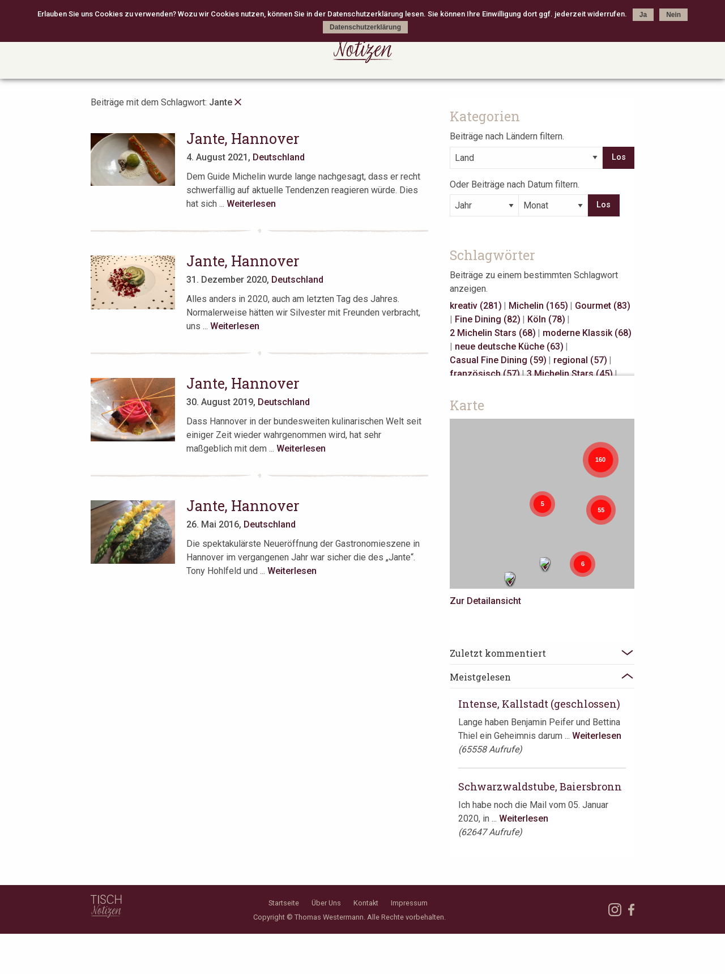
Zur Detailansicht (513, 598)
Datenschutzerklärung (365, 27)
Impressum (409, 942)
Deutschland (285, 157)
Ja (643, 15)
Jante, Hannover (249, 138)
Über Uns (326, 942)
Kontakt (365, 942)
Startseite (283, 942)
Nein (673, 15)
